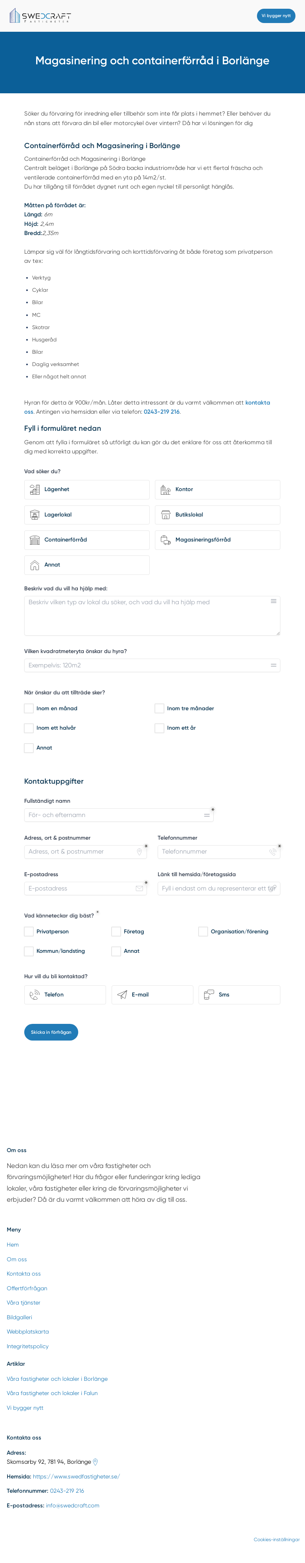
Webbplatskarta (28, 1331)
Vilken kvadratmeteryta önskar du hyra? (75, 651)
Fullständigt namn (47, 801)
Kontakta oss (24, 1273)
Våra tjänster (24, 1302)
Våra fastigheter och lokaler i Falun (52, 1393)
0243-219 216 (67, 1491)
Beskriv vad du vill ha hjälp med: (66, 588)
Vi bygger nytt (276, 15)
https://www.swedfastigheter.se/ (76, 1476)
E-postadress (41, 874)
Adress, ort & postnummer (57, 837)
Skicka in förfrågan (51, 1032)
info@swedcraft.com (72, 1505)
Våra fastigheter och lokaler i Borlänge (57, 1379)
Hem (13, 1244)
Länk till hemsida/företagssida (197, 874)
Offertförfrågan (27, 1288)
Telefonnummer (177, 837)
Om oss (17, 1259)
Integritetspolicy (27, 1346)
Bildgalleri (19, 1317)
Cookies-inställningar (277, 1539)
